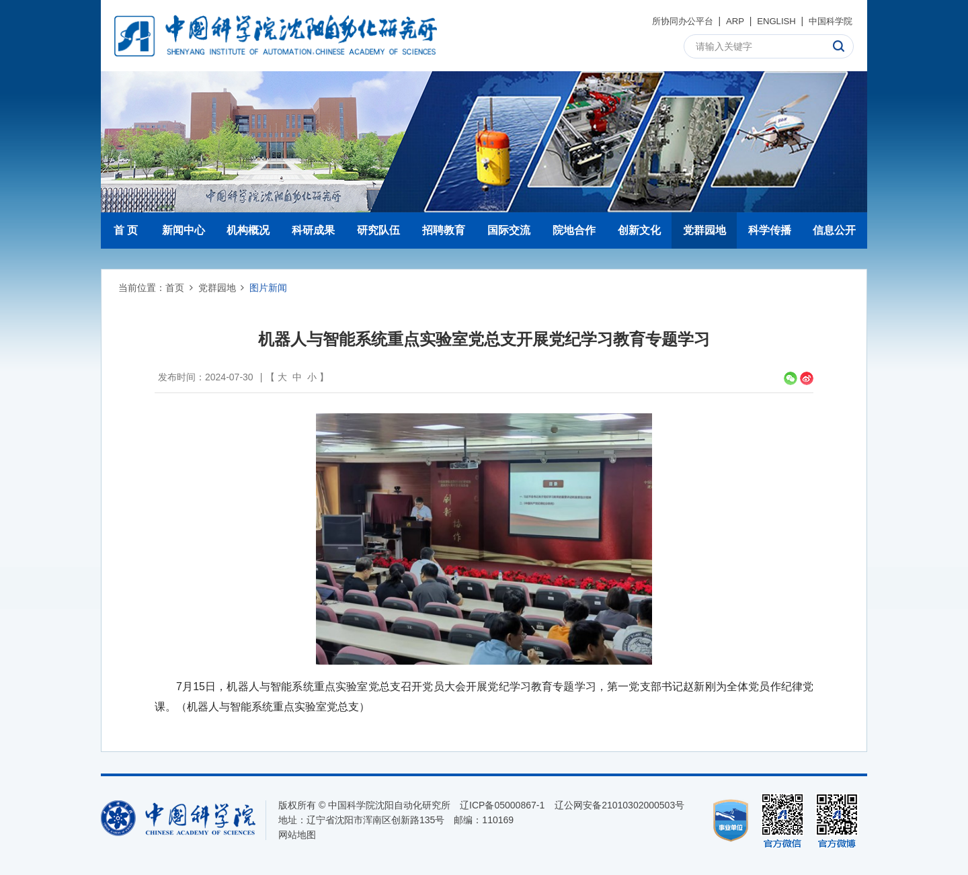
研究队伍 (378, 230)
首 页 (126, 230)
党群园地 (704, 230)
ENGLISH (771, 20)
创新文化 (639, 230)
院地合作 (574, 230)
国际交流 (508, 230)
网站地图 (297, 834)
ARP (729, 20)
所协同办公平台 (673, 20)
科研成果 (313, 230)
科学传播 (769, 230)
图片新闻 (268, 287)
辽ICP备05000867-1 (502, 805)
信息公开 (834, 230)
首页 (174, 287)
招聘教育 (443, 230)
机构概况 (248, 230)
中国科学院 (828, 20)
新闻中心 (183, 230)
